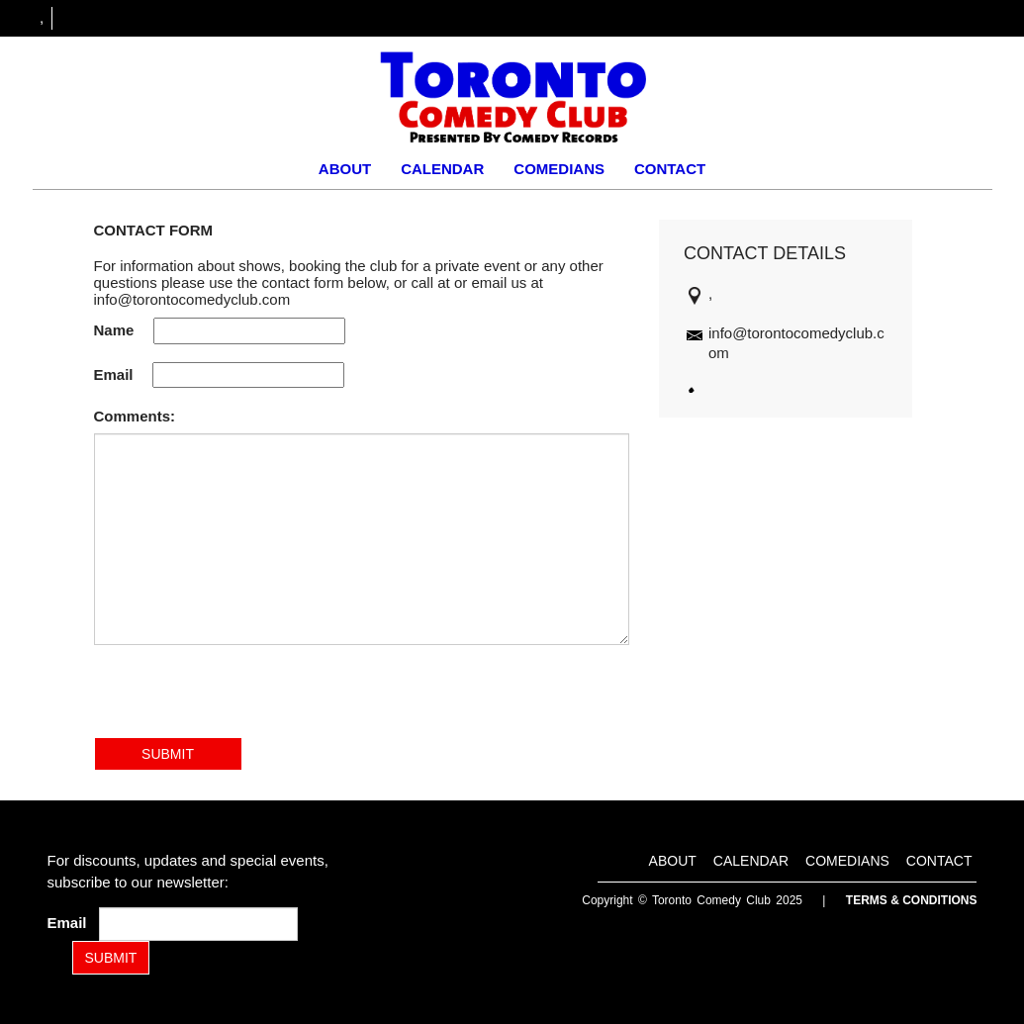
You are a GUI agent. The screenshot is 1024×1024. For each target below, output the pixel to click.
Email (114, 374)
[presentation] (244, 698)
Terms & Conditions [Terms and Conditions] (911, 900)
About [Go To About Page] (345, 168)
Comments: (135, 416)
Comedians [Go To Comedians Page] (559, 168)
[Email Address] (198, 924)
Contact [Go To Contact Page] (669, 168)
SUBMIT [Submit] (111, 958)
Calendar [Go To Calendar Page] (442, 168)
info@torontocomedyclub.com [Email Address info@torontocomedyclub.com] (192, 299)
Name (114, 330)
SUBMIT (167, 754)
